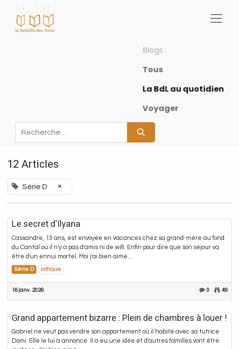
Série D (24, 269)
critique (51, 269)
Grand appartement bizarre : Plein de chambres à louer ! (119, 318)
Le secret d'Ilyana (46, 224)
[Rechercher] (141, 132)
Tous (153, 69)
